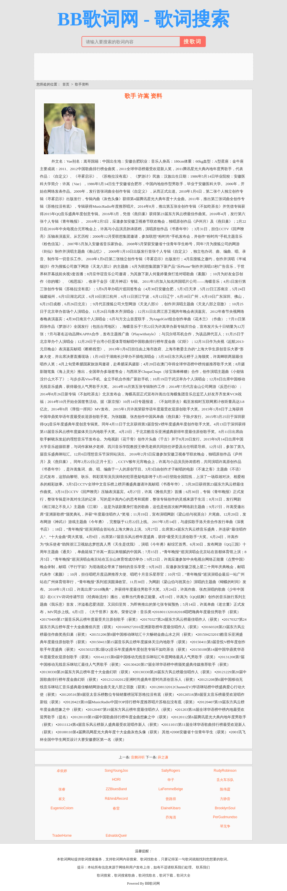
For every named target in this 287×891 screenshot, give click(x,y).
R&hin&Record (116, 799)
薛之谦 (163, 757)
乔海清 (171, 817)
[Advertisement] (143, 66)
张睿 (61, 789)
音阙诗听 (138, 757)
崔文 (61, 799)
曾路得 (171, 799)
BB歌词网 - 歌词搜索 (144, 19)
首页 (65, 84)
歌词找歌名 (147, 875)
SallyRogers (170, 771)
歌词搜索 (104, 875)
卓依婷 (62, 771)
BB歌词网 (152, 883)
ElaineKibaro (171, 808)
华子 (170, 780)
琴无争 (225, 826)
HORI (116, 779)
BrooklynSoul (225, 808)
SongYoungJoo (116, 771)
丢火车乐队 (225, 780)
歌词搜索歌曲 (124, 875)
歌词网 (117, 859)
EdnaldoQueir (116, 836)
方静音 (225, 799)
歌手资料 (82, 84)
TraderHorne (62, 836)
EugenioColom (62, 808)
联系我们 (203, 867)
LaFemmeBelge (170, 789)
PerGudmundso (225, 817)
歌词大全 (183, 875)
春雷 (116, 808)
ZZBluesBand (116, 789)
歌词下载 (166, 875)
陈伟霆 (225, 789)
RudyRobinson (225, 771)
